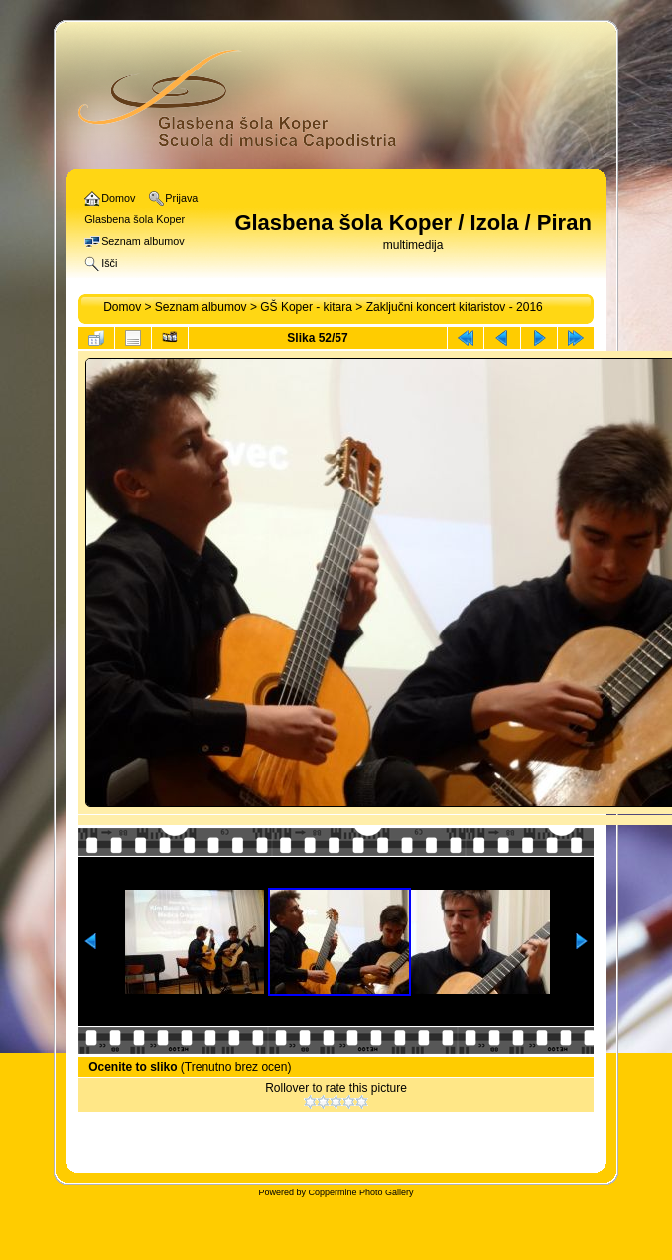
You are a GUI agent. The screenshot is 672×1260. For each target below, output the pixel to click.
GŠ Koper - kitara (306, 307)
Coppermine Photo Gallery (360, 1192)
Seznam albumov (201, 307)
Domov (122, 307)
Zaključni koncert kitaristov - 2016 (454, 307)
